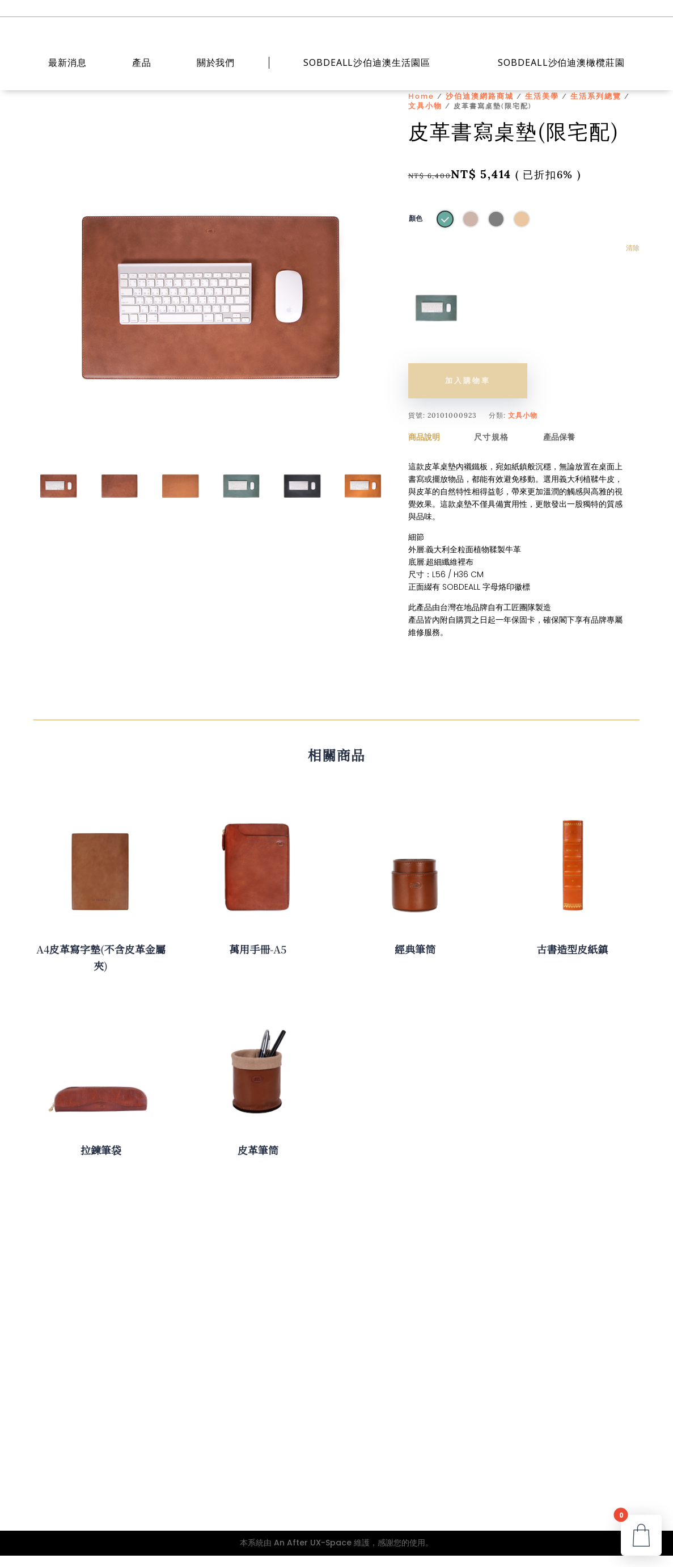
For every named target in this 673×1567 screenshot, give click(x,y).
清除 (633, 259)
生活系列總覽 (595, 107)
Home (421, 107)
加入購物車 (467, 392)
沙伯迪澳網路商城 (480, 107)
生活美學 (542, 107)
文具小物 (425, 117)
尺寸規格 (491, 448)
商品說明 (424, 448)
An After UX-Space (313, 1554)
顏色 (415, 230)
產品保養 (559, 448)
